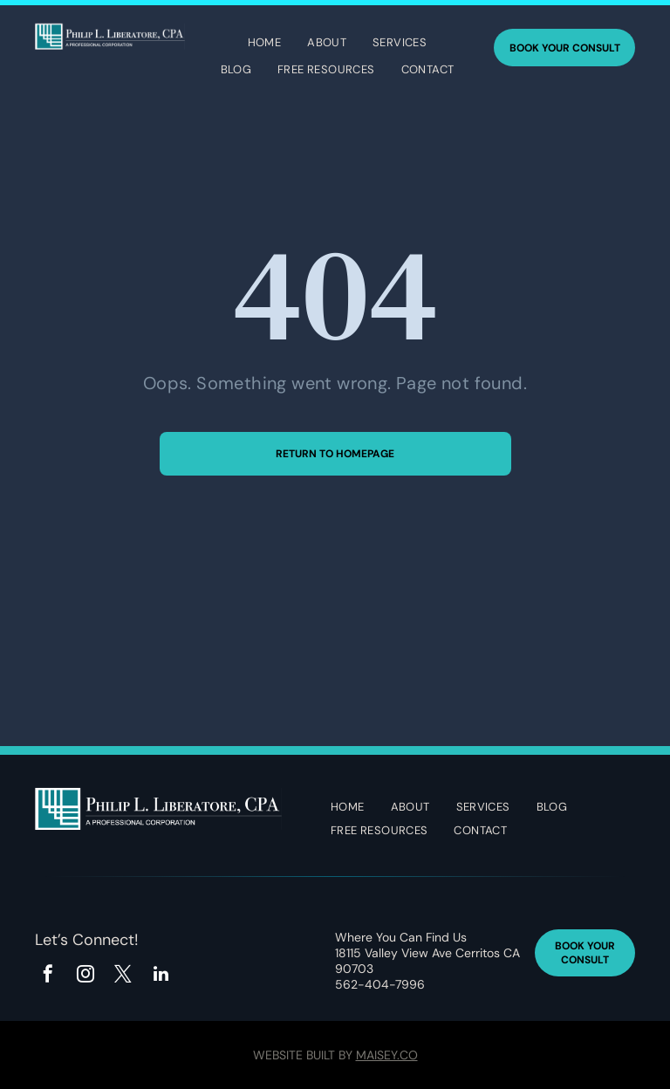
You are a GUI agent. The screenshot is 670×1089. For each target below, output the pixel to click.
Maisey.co (387, 1055)
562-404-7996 (380, 984)
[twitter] (123, 976)
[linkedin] (160, 976)
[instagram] (85, 976)
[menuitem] (265, 44)
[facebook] (48, 976)
